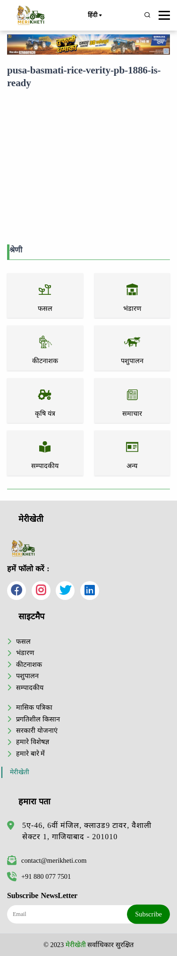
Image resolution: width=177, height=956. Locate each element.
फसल (23, 641)
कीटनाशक (29, 664)
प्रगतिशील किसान (38, 719)
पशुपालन (27, 676)
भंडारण (25, 652)
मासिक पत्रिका (34, 707)
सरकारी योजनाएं (37, 730)
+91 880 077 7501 (39, 876)
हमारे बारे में (30, 753)
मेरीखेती (19, 772)
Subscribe (148, 914)
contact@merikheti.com (46, 860)
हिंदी (94, 15)
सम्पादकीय (29, 687)
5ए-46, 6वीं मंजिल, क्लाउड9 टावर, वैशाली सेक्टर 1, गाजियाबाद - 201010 (87, 831)
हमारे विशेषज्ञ (32, 741)
